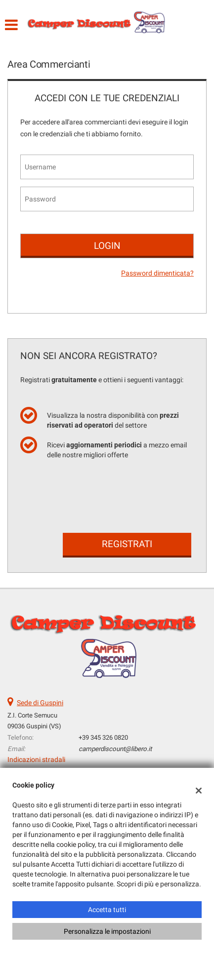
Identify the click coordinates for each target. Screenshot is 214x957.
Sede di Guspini (40, 703)
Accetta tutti (107, 910)
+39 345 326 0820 (103, 737)
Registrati (127, 544)
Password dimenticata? (157, 273)
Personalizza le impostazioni (107, 931)
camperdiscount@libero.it (115, 749)
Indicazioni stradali (36, 759)
